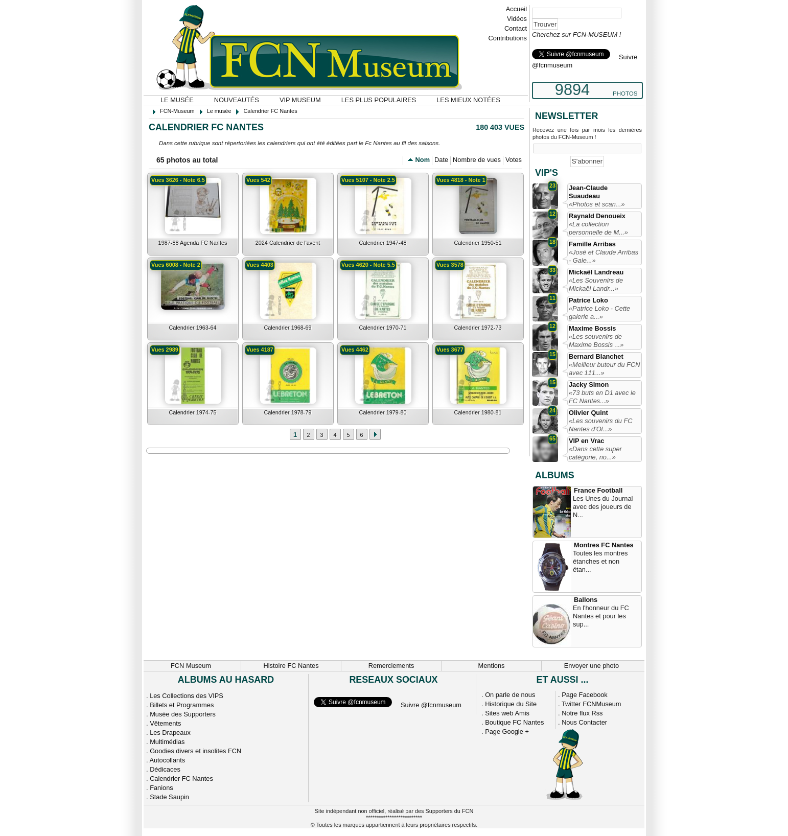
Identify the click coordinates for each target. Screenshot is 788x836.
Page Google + (507, 731)
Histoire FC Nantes (290, 665)
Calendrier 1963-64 (192, 327)
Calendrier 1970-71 (382, 327)
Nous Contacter (584, 722)
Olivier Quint (588, 412)
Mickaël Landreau (596, 272)
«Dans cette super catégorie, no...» (595, 453)
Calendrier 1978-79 (287, 412)
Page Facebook (585, 695)
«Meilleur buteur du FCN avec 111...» (604, 369)
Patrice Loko (588, 300)
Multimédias (167, 742)
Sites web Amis (507, 713)
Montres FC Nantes (604, 545)
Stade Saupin (169, 797)
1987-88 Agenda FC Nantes (192, 243)
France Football (598, 490)
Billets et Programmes (182, 705)
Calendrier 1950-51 (477, 243)
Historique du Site (511, 704)
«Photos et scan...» (597, 204)
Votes (513, 160)
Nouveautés (236, 100)
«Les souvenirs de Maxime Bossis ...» (596, 341)
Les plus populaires (378, 100)
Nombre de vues (477, 160)
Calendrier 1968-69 (287, 327)
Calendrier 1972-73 (477, 327)
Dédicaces (165, 769)
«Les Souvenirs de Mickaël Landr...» (596, 284)
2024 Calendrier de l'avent (288, 243)
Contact (515, 28)
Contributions (508, 38)
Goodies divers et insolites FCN (195, 751)
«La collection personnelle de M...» (598, 228)
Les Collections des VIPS (186, 696)
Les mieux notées (468, 100)
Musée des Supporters (183, 714)
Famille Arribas (592, 244)
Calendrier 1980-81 (477, 412)
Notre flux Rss (582, 713)
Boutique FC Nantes (514, 722)
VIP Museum (300, 100)
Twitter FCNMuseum (591, 704)
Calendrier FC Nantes (181, 778)
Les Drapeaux (170, 732)
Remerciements (391, 665)
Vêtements (165, 723)
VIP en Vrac (586, 441)
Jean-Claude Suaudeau (588, 192)
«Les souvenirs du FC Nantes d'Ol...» (600, 425)
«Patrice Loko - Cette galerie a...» (599, 312)
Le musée (177, 100)
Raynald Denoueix (597, 216)
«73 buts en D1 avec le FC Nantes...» (602, 397)
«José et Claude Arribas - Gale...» (603, 256)
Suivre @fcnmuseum (431, 705)
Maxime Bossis (592, 328)
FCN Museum (191, 665)
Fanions (161, 788)
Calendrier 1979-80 (382, 412)
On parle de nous (510, 695)
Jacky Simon (589, 384)
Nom (422, 160)
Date (441, 160)
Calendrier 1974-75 (192, 412)
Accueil (516, 9)
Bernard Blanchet (596, 356)
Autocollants (167, 760)
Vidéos (517, 18)
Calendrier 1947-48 (382, 243)
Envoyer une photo (591, 665)
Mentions (491, 665)
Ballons (585, 599)
